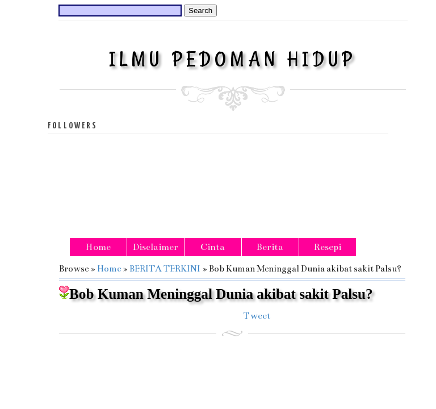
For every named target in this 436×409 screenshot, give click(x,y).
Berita (270, 247)
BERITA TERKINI (164, 268)
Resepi (327, 247)
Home (98, 247)
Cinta (212, 247)
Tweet (257, 316)
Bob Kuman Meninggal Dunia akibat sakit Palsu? (216, 294)
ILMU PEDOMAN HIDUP (233, 59)
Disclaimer (155, 247)
